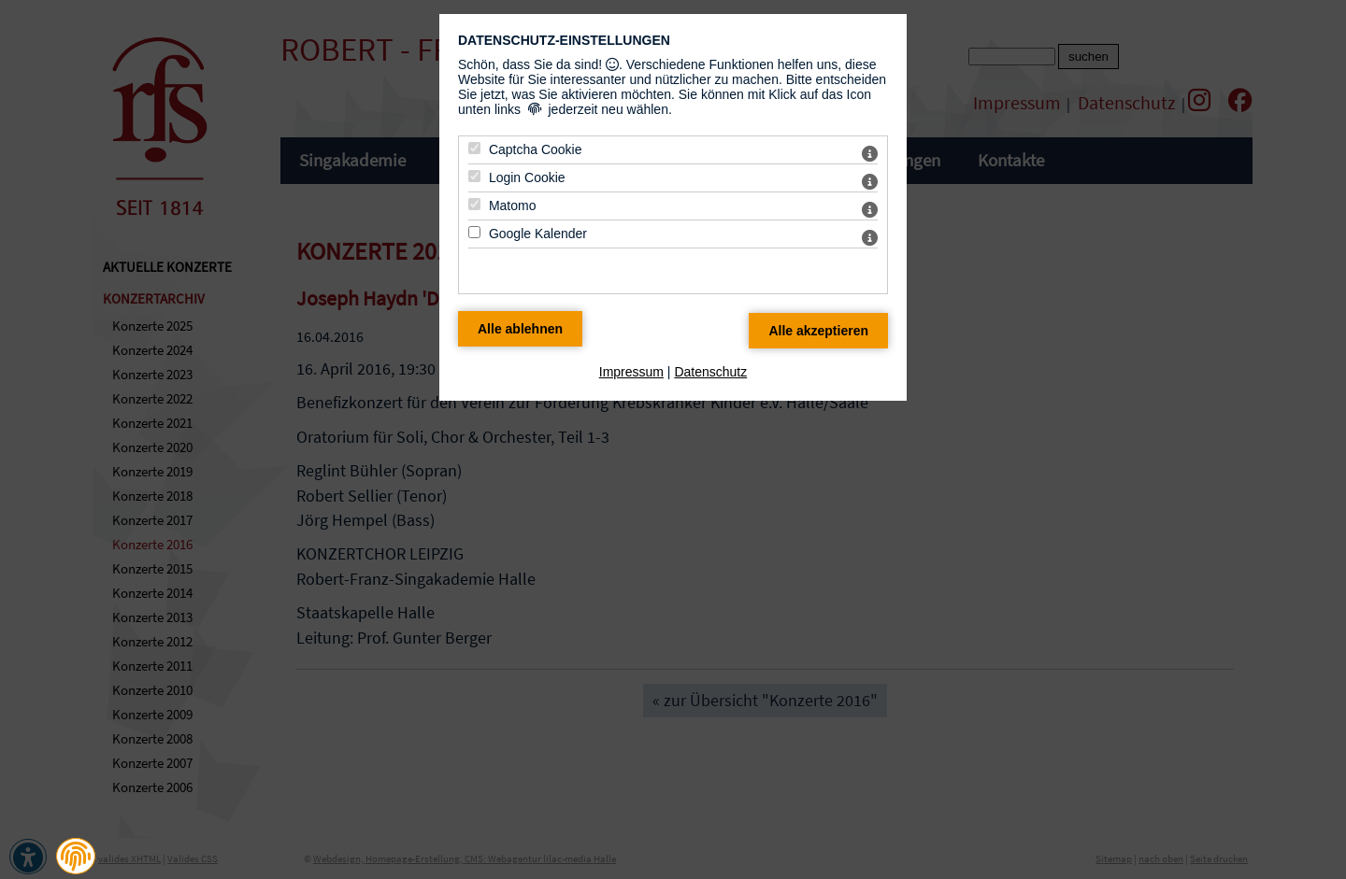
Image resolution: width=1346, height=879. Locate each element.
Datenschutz (710, 371)
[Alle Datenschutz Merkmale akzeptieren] (818, 330)
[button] (76, 857)
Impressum (631, 371)
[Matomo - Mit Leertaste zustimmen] (474, 204)
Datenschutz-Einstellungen (564, 40)
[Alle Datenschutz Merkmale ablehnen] (520, 329)
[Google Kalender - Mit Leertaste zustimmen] (474, 232)
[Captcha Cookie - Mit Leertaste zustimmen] (474, 148)
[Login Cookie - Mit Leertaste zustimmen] (474, 176)
